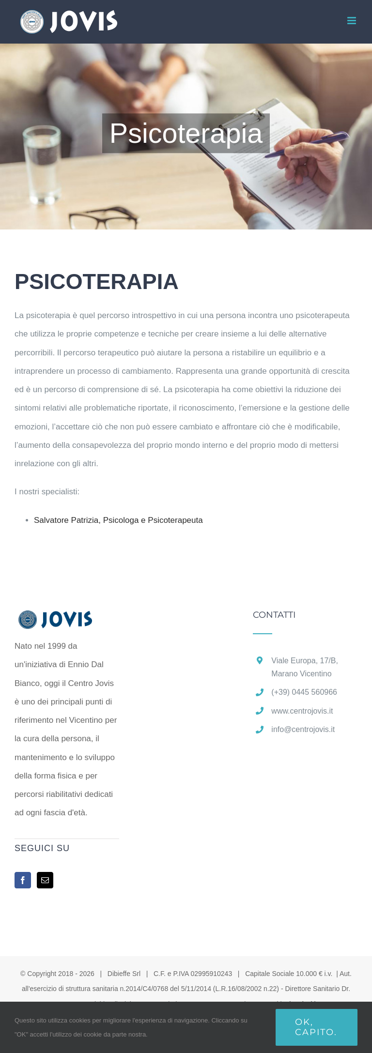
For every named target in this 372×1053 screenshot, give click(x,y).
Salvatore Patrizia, (118, 520)
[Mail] (45, 880)
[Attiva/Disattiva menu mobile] (352, 20)
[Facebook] (23, 880)
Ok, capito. (316, 1027)
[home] (67, 619)
